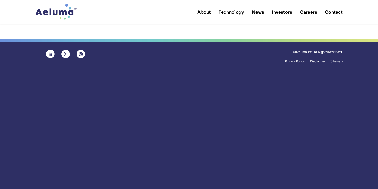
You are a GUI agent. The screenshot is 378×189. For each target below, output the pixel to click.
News (258, 12)
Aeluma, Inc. (304, 52)
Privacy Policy (295, 61)
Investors (282, 12)
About (204, 12)
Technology (231, 12)
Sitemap (336, 61)
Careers (308, 12)
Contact (334, 12)
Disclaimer (317, 61)
